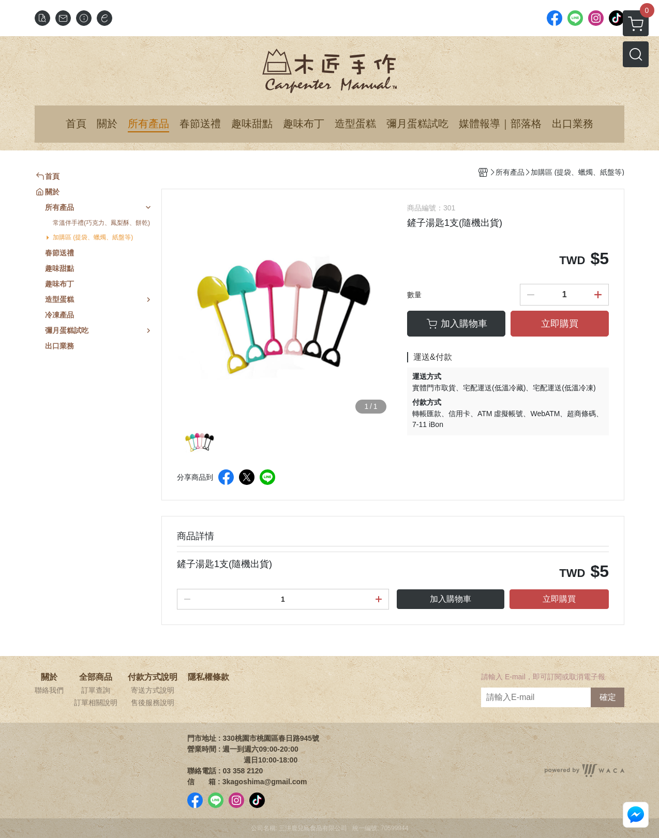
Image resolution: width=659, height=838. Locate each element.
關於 (49, 677)
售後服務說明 (152, 702)
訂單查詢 (95, 690)
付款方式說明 (152, 677)
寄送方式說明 (152, 690)
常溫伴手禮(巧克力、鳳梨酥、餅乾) (101, 222)
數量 (414, 295)
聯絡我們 (49, 690)
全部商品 (95, 677)
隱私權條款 (208, 677)
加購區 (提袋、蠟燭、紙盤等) (93, 237)
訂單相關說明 (95, 702)
